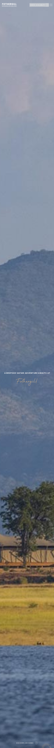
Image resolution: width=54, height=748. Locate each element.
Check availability (37, 5)
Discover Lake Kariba (24, 743)
